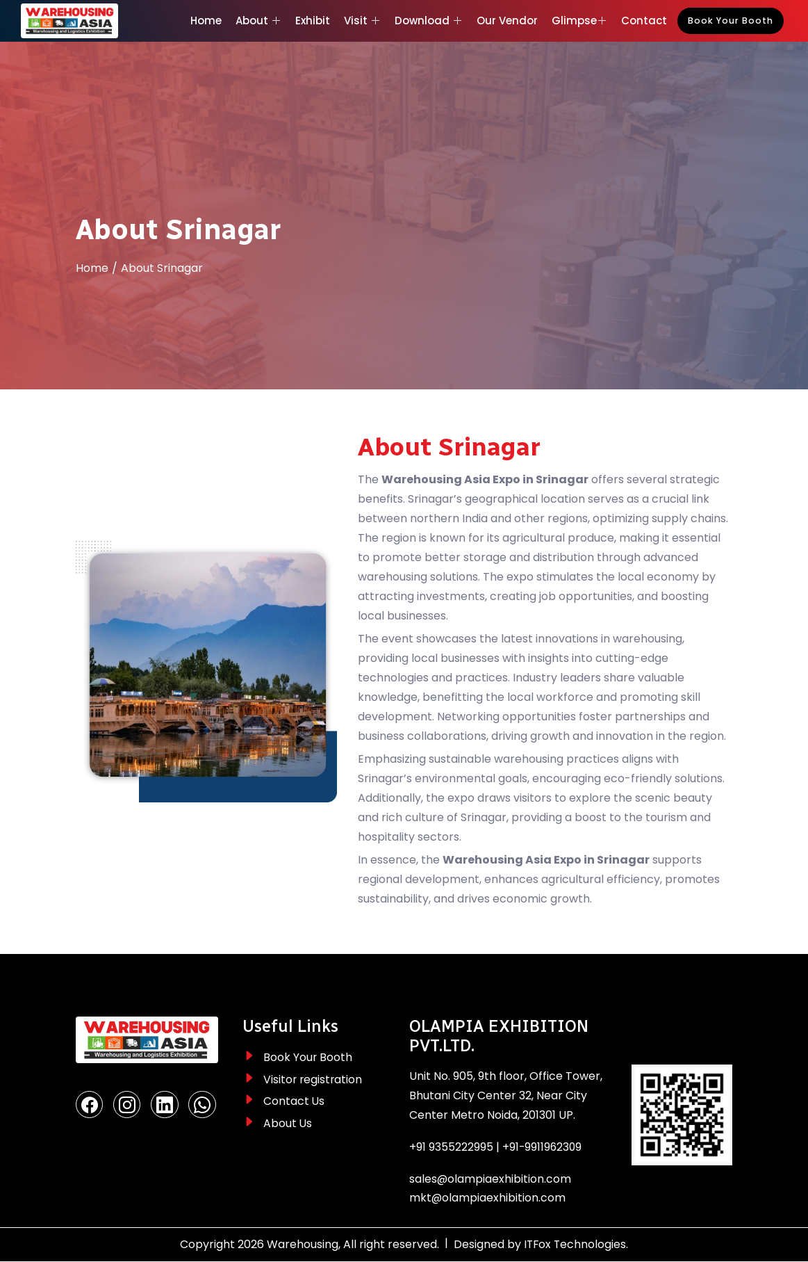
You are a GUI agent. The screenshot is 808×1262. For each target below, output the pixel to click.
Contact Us (294, 1102)
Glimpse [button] (579, 20)
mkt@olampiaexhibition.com (487, 1198)
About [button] (258, 20)
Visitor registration (313, 1079)
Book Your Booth (730, 20)
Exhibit (312, 20)
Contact (644, 20)
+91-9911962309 (543, 1147)
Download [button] (429, 20)
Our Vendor (507, 20)
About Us (288, 1124)
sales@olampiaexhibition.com (490, 1179)
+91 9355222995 (451, 1147)
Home (206, 20)
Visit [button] (362, 20)
